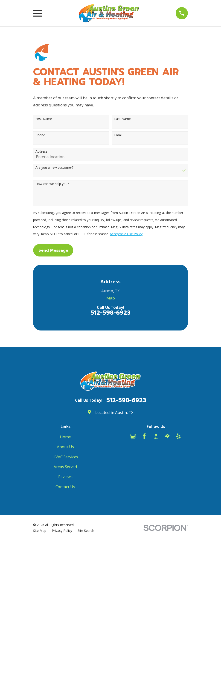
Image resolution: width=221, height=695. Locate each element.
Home (65, 436)
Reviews (65, 476)
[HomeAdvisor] (167, 436)
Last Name (122, 119)
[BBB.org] (156, 436)
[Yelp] (178, 436)
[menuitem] (39, 531)
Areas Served (65, 466)
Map (110, 298)
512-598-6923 (111, 312)
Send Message (53, 250)
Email (118, 135)
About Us (65, 446)
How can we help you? (52, 184)
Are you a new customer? (54, 168)
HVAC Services (65, 456)
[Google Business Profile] (133, 436)
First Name (43, 119)
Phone (40, 135)
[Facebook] (144, 436)
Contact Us (65, 486)
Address (41, 152)
